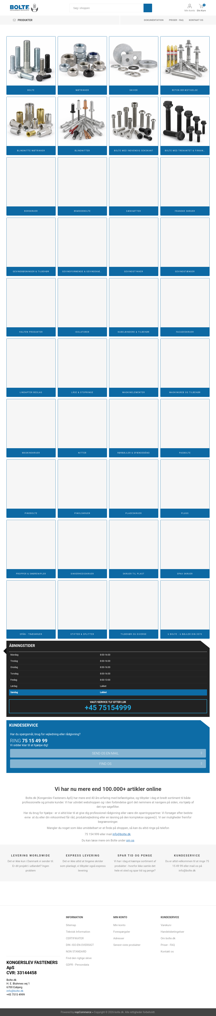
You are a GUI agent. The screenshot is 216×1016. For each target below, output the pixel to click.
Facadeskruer (185, 332)
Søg (148, 8)
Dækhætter (133, 211)
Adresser (118, 938)
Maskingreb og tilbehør (185, 392)
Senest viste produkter (126, 945)
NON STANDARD (76, 951)
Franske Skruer (185, 211)
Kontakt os (196, 20)
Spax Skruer (185, 574)
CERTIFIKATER (75, 938)
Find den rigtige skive (79, 958)
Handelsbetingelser (172, 931)
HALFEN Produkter (31, 332)
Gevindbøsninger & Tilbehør (31, 272)
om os (130, 840)
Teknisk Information (78, 931)
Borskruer (31, 211)
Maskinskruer (31, 453)
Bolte (31, 90)
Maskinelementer (133, 392)
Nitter (82, 453)
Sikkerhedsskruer (82, 574)
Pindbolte (31, 513)
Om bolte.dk (168, 938)
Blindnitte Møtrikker (31, 151)
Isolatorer (82, 332)
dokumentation (153, 20)
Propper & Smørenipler (31, 574)
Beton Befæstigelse (185, 90)
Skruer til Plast (133, 574)
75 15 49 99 (34, 740)
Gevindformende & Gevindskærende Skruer (83, 272)
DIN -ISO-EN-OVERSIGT (80, 945)
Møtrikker (82, 90)
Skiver (133, 90)
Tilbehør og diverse (134, 634)
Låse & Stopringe (82, 392)
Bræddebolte (82, 211)
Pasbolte (185, 453)
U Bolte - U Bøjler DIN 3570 (185, 634)
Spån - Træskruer (31, 634)
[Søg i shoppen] (106, 8)
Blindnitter (82, 151)
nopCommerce (83, 1012)
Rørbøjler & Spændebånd (133, 453)
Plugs (185, 513)
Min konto (189, 10)
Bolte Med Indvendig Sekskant (133, 151)
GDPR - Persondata (77, 964)
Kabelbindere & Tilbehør (133, 332)
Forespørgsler (121, 931)
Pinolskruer (82, 513)
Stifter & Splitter (82, 634)
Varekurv (166, 925)
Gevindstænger (185, 272)
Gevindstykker (133, 272)
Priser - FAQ (176, 20)
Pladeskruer (133, 513)
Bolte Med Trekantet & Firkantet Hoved (186, 151)
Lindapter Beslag (31, 392)
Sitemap (71, 925)
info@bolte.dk (121, 834)
